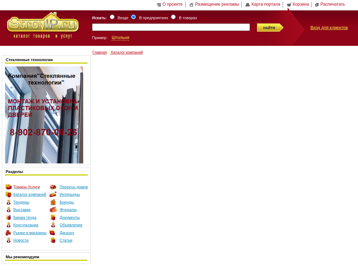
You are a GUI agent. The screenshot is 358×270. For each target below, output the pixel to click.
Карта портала (263, 4)
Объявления (71, 225)
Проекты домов (74, 187)
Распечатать (330, 4)
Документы (70, 217)
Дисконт (67, 233)
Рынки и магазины (30, 233)
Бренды (67, 202)
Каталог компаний (30, 194)
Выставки (22, 209)
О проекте (170, 4)
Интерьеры (70, 194)
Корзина (298, 4)
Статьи (66, 240)
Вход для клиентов (329, 27)
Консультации (26, 225)
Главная (99, 52)
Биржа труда (25, 217)
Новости (21, 240)
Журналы (68, 209)
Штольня (120, 37)
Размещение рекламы (214, 4)
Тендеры (22, 202)
